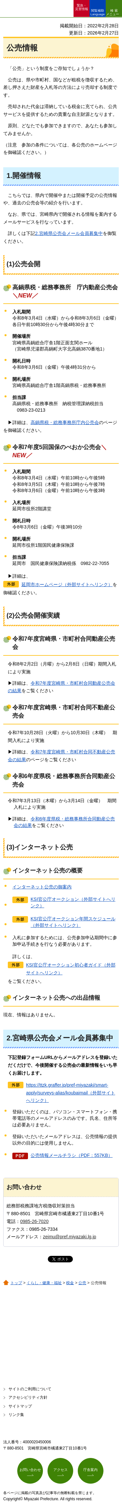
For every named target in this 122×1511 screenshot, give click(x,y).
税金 (70, 1283)
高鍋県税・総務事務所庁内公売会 (65, 422)
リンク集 (16, 1414)
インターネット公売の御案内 (42, 886)
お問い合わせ (30, 1470)
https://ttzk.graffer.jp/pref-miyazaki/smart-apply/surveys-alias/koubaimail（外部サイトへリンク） (70, 1092)
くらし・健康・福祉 (44, 1283)
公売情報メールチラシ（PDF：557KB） (72, 1155)
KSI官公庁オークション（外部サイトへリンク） (73, 902)
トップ (16, 1283)
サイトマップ (20, 1406)
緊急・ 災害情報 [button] (81, 7)
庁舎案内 (90, 1470)
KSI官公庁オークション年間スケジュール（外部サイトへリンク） (73, 922)
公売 (82, 1283)
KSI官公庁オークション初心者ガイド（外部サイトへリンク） (70, 968)
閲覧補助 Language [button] (97, 12)
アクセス (60, 1470)
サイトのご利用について (29, 1389)
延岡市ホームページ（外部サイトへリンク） (67, 584)
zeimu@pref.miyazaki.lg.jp (69, 1236)
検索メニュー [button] (112, 12)
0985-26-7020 (34, 1221)
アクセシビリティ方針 (27, 1397)
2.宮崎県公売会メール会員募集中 (69, 233)
